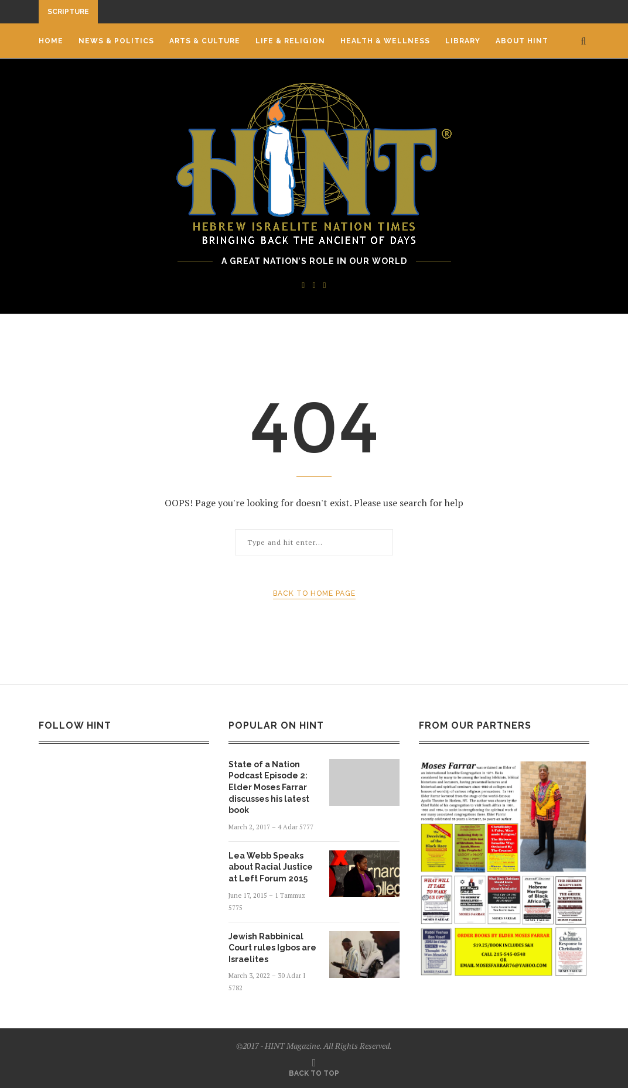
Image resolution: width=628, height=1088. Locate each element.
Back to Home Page (314, 593)
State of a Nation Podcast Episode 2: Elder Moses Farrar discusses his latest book (268, 787)
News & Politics (116, 41)
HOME (51, 41)
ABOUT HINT (522, 41)
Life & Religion (290, 41)
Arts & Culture (204, 41)
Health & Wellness (385, 41)
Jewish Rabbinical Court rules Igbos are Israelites (272, 948)
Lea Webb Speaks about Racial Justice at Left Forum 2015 (270, 867)
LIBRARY (462, 41)
